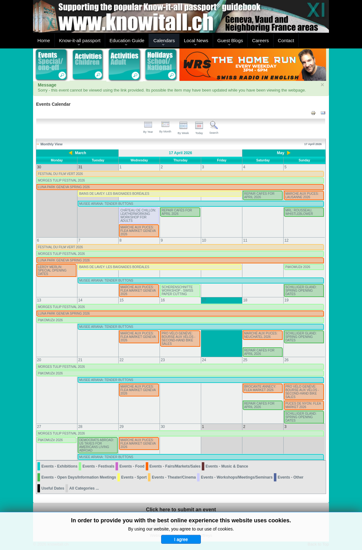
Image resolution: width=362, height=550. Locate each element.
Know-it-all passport (79, 40)
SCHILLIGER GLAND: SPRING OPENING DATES (300, 290)
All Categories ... (84, 488)
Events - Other (290, 477)
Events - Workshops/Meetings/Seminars (237, 477)
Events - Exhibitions (59, 466)
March (80, 153)
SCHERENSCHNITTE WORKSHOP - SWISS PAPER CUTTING (177, 290)
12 (286, 240)
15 (121, 300)
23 (163, 360)
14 (80, 300)
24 (204, 360)
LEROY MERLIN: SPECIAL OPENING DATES (52, 270)
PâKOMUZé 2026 (297, 267)
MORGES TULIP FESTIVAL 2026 (61, 180)
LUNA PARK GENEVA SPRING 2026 (64, 187)
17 (204, 300)
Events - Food (131, 466)
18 (245, 300)
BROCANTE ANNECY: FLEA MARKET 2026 (260, 388)
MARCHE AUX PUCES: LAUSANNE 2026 (302, 195)
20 (39, 360)
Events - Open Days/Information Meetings (78, 477)
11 (245, 240)
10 (204, 240)
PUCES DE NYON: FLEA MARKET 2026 (303, 405)
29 (121, 426)
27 (39, 426)
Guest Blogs (230, 40)
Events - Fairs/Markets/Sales (175, 466)
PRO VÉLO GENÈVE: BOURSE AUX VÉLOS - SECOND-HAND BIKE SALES (178, 338)
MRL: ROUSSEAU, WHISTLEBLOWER (299, 212)
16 (163, 300)
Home (43, 40)
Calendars (164, 40)
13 (39, 300)
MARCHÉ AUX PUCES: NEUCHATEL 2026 (260, 335)
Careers (260, 40)
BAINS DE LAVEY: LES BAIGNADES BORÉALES (114, 193)
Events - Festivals (98, 466)
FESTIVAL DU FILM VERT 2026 (60, 174)
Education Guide (127, 40)
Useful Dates (52, 488)
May (280, 153)
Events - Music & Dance (227, 466)
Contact (286, 40)
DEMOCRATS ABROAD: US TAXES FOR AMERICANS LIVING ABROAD (96, 445)
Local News (196, 40)
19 (286, 300)
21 (80, 360)
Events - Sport (134, 477)
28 (80, 426)
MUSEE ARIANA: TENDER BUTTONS (106, 203)
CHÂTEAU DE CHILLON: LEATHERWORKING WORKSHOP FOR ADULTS (138, 215)
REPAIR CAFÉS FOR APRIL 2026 (259, 195)
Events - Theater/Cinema (174, 477)
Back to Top (318, 544)
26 (286, 360)
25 (245, 360)
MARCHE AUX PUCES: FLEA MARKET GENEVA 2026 (138, 231)
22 (121, 360)
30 (163, 426)
